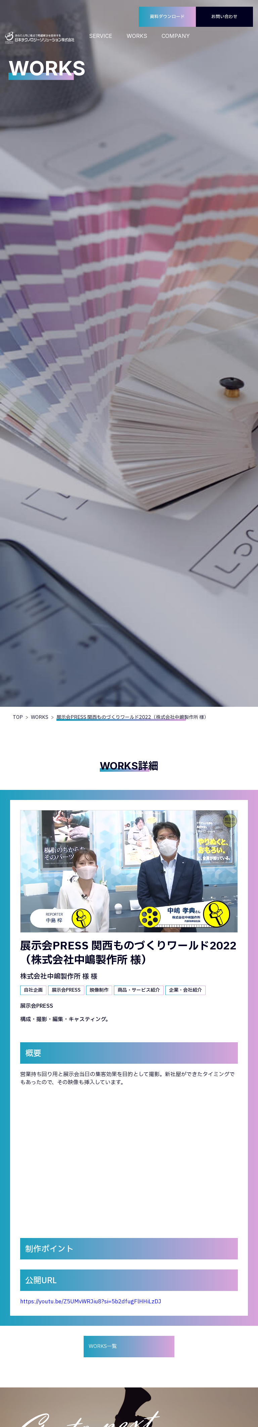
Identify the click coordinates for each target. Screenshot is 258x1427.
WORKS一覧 (103, 1346)
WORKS (137, 36)
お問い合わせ (224, 16)
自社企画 (33, 990)
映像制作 (99, 990)
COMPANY (176, 36)
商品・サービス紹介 (139, 990)
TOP (18, 717)
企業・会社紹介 (185, 990)
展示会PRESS (66, 990)
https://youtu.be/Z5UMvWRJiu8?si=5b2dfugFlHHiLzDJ (90, 1302)
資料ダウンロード (167, 16)
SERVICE (100, 36)
